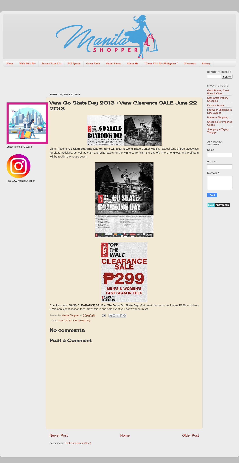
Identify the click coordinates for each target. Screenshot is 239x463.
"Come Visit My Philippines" (161, 63)
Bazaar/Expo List (51, 63)
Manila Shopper (71, 315)
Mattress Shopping (217, 117)
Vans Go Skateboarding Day (74, 320)
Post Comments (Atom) (78, 443)
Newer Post (58, 435)
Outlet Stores (113, 63)
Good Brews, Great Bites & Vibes (218, 92)
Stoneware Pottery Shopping (217, 99)
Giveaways (190, 63)
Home (9, 63)
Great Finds (93, 63)
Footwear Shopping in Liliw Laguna (219, 111)
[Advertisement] (117, 77)
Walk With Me (27, 63)
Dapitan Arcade (215, 105)
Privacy (206, 63)
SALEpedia (73, 63)
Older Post (190, 435)
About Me (132, 63)
